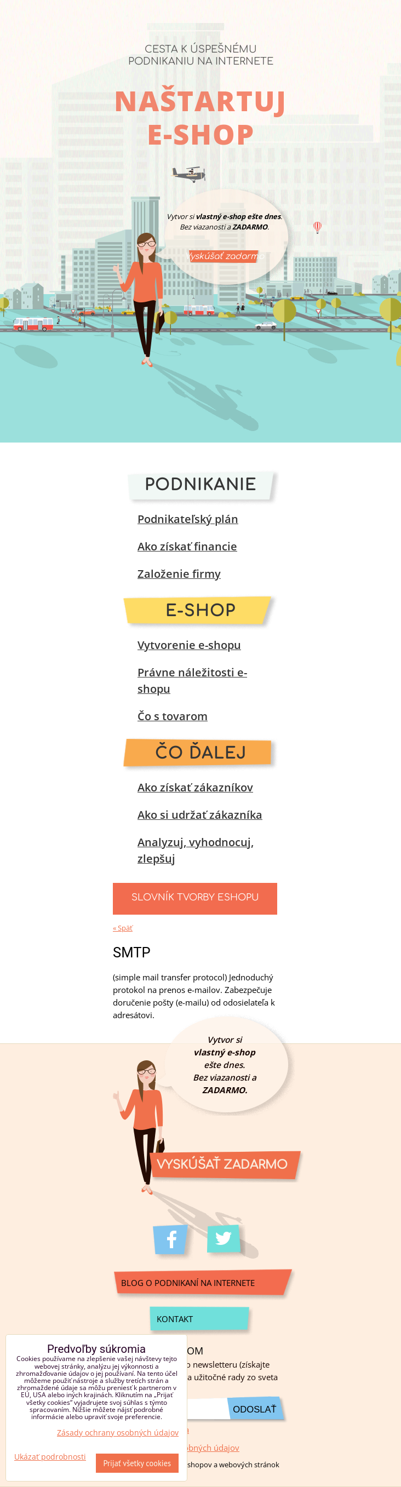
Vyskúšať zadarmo (224, 256)
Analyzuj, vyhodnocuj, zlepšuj (196, 850)
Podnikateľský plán (188, 519)
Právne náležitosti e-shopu (192, 680)
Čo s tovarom (173, 716)
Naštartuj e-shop (200, 117)
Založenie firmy (179, 573)
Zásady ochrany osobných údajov (118, 1432)
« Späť (123, 928)
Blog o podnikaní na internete (188, 1283)
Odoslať (254, 1409)
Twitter (227, 1242)
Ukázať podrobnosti (50, 1456)
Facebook (173, 1242)
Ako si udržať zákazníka (200, 814)
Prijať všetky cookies (137, 1463)
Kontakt (175, 1319)
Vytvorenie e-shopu (189, 645)
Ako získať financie (187, 546)
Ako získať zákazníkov (195, 787)
